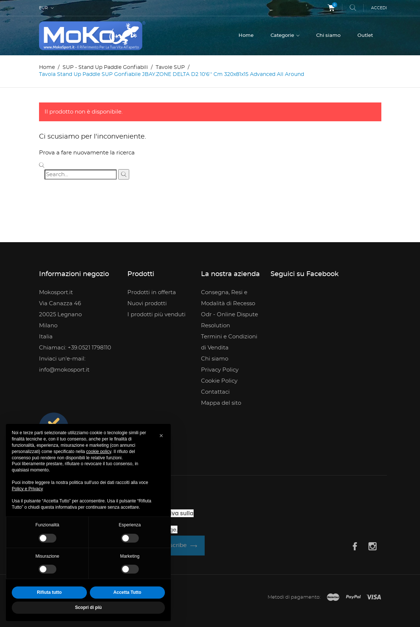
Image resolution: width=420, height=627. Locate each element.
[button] (161, 436)
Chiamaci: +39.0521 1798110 (75, 348)
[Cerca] (81, 175)
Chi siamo (328, 35)
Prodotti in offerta (151, 292)
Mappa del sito (221, 403)
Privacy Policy (220, 370)
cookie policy (98, 451)
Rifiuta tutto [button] (49, 592)
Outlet (365, 35)
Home (246, 35)
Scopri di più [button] (88, 607)
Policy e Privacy (27, 488)
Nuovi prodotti (147, 303)
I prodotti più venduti (156, 314)
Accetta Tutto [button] (127, 592)
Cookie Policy (219, 381)
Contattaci (215, 392)
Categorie (283, 35)
